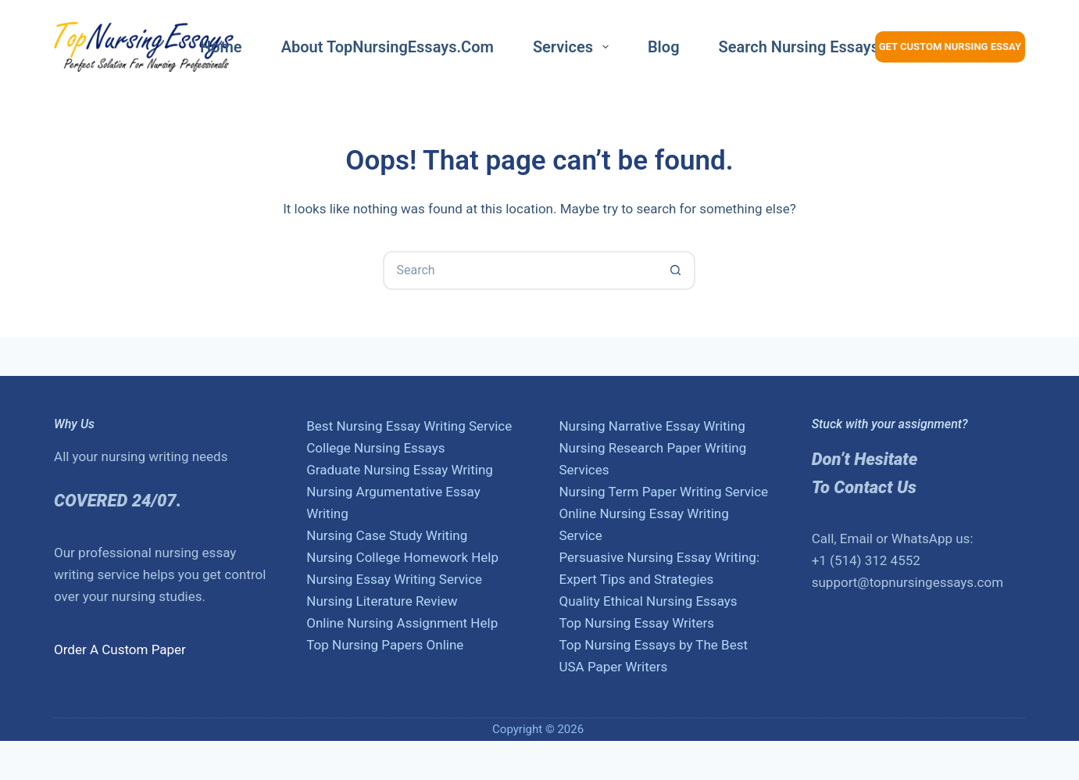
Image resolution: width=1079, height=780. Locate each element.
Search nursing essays (799, 47)
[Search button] (675, 270)
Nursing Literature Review (381, 601)
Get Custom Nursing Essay (950, 46)
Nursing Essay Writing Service (394, 579)
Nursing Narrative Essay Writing (652, 426)
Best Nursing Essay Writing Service (409, 426)
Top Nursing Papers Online (384, 645)
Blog (664, 47)
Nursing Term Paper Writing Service (663, 491)
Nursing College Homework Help (402, 557)
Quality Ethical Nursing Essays (648, 601)
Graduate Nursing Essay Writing (399, 470)
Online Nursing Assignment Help (402, 623)
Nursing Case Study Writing (386, 535)
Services (574, 47)
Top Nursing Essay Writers (636, 623)
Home (221, 47)
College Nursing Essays (375, 448)
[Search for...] (519, 270)
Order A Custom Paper (120, 649)
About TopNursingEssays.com (387, 47)
